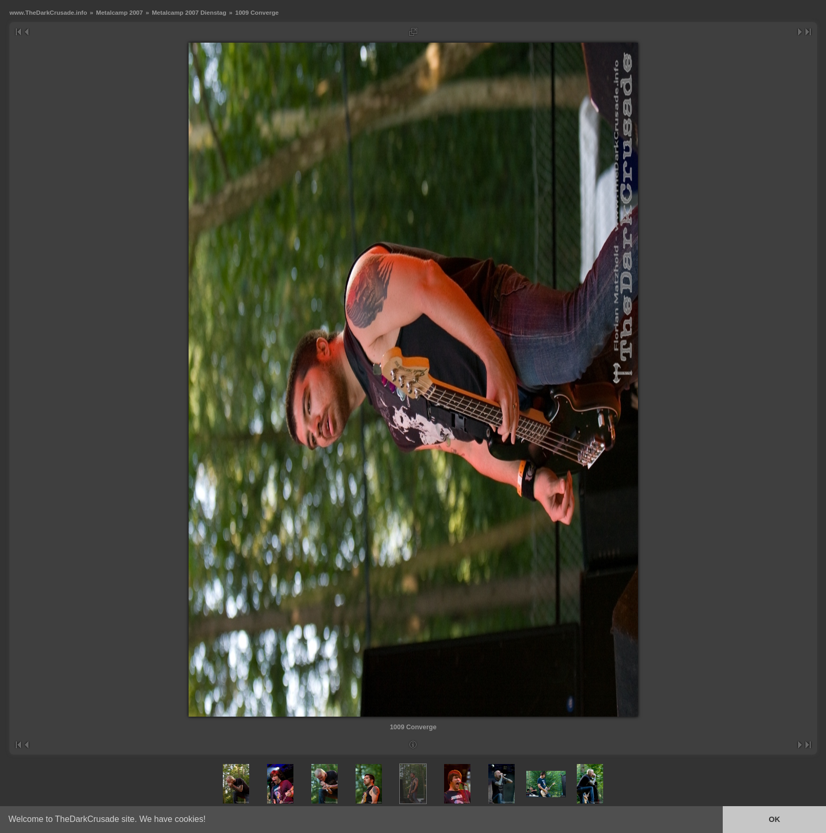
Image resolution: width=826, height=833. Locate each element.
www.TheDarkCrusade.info (48, 12)
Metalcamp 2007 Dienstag (189, 12)
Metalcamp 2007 (119, 12)
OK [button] (774, 819)
